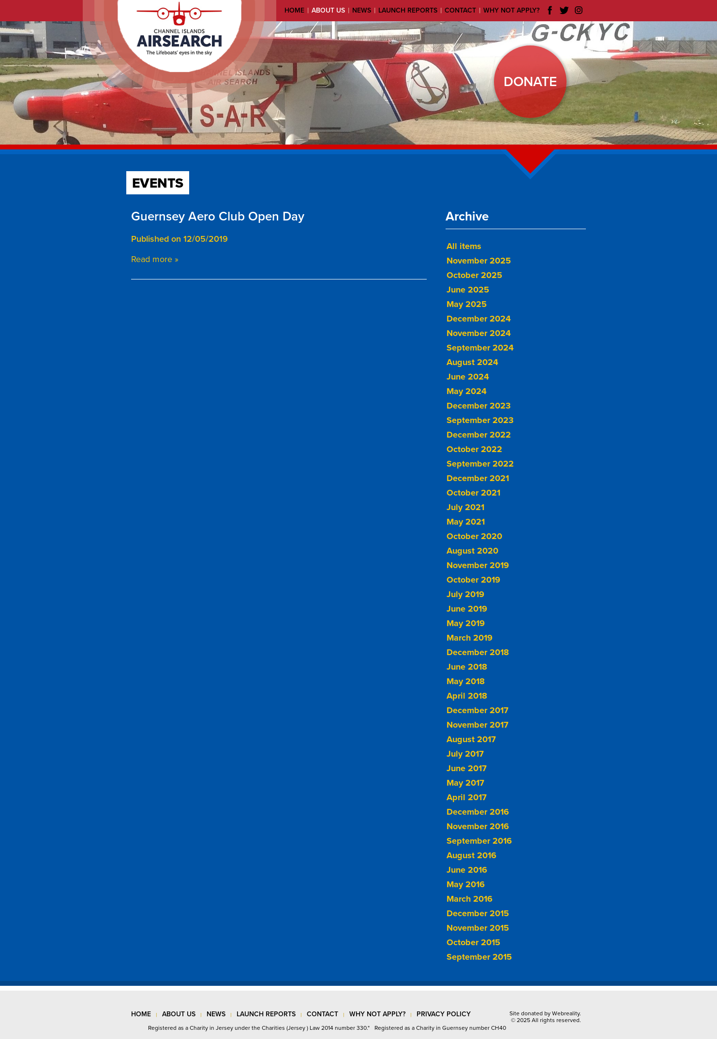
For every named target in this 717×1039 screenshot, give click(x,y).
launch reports (266, 1014)
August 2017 (471, 739)
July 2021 (465, 507)
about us (178, 1014)
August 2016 (471, 855)
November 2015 (478, 927)
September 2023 (480, 420)
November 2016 (478, 826)
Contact (460, 10)
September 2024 (480, 347)
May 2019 (466, 623)
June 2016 (467, 869)
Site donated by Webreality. (545, 1013)
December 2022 (479, 434)
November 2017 (477, 724)
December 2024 (479, 318)
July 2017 (465, 753)
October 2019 (473, 579)
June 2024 (468, 376)
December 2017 (477, 710)
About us (328, 10)
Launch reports (407, 10)
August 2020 (472, 550)
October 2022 (474, 449)
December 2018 (478, 652)
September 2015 (479, 956)
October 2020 (474, 536)
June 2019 (467, 608)
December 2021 (478, 478)
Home (294, 10)
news (216, 1014)
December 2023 (479, 405)
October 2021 (473, 492)
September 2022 (480, 463)
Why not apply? (511, 10)
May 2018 (466, 681)
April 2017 (467, 797)
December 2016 (478, 811)
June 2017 (467, 768)
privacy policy (444, 1014)
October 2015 (473, 942)
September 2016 (479, 840)
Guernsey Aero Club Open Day (217, 216)
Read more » (155, 259)
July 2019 (465, 594)
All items (464, 246)
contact (322, 1014)
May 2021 (466, 521)
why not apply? (377, 1014)
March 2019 (470, 637)
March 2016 (470, 898)
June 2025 (468, 289)
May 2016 (466, 884)
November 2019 (478, 565)
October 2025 (474, 275)
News (361, 10)
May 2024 (467, 391)
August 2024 (472, 362)
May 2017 (465, 782)
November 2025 (479, 260)
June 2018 (467, 666)
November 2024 (479, 333)
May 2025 (467, 304)
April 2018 (467, 695)
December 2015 (478, 913)
